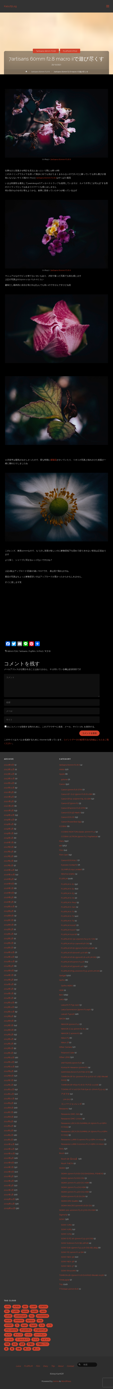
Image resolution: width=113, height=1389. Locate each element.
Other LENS (64, 1057)
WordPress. (66, 1381)
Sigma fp (63, 1214)
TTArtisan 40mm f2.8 (68, 1289)
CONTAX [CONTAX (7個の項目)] (43, 1306)
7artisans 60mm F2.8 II (46, 51)
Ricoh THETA (67, 1163)
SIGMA (62, 1168)
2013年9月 (9, 1016)
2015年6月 (9, 925)
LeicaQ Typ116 (67, 1014)
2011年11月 (9, 1094)
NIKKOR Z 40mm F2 (70, 1033)
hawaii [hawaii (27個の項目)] (25, 1311)
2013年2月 (8, 1048)
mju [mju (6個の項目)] (31, 1316)
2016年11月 (9, 870)
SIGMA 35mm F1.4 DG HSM (73, 1187)
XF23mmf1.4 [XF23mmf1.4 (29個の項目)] (26, 1330)
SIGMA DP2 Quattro (70, 1201)
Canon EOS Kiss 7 (69, 860)
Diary (61, 841)
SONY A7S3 (66, 1234)
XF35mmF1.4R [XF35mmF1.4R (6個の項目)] (40, 1330)
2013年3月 (8, 1043)
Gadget (62, 975)
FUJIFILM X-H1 (67, 898)
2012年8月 (9, 1076)
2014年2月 (9, 993)
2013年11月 (9, 1007)
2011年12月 (9, 1089)
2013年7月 (8, 1025)
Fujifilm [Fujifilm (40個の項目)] (15, 1311)
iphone (64, 779)
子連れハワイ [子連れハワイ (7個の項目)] (42, 1344)
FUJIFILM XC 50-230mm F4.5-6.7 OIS (78, 939)
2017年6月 (9, 847)
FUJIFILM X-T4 (67, 920)
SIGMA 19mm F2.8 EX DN (72, 1178)
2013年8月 (9, 1021)
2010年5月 (9, 1176)
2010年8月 (9, 1162)
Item (61, 995)
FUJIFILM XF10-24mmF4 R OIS (75, 943)
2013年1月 (8, 1053)
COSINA (63, 826)
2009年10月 (9, 1208)
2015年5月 (8, 929)
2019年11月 (9, 819)
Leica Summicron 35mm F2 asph (76, 1009)
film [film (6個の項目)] (6, 1311)
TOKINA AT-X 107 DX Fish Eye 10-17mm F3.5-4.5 (83, 1089)
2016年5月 (9, 897)
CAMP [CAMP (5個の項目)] (33, 1306)
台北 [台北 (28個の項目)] (14, 1344)
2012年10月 (9, 1066)
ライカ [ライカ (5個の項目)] (35, 1339)
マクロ (47, 651)
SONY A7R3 (66, 1229)
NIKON (62, 1018)
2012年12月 (9, 1057)
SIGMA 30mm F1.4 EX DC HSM (75, 1182)
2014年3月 (9, 989)
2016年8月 (9, 884)
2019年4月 (9, 824)
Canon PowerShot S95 (71, 821)
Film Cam (63, 854)
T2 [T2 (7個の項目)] (17, 1325)
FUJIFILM (63, 878)
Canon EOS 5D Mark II (71, 812)
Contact (70, 1366)
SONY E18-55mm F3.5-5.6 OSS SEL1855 (79, 1247)
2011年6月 (9, 1117)
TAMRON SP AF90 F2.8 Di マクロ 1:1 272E (80, 1085)
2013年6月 (9, 1030)
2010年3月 (9, 1185)
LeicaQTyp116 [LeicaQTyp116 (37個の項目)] (20, 1316)
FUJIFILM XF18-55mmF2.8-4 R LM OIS (78, 957)
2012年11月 (9, 1062)
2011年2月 (8, 1135)
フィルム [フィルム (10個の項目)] (9, 1339)
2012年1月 (8, 1085)
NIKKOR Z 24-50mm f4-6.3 (73, 1029)
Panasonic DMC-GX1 (70, 1114)
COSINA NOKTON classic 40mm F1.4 (78, 832)
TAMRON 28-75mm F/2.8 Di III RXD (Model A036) (81, 1275)
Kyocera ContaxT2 (69, 865)
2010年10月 (9, 1153)
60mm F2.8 (12, 651)
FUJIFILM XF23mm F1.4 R (72, 962)
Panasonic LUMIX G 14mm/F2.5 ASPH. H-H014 (82, 1139)
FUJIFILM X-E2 (67, 889)
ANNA (62, 769)
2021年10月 (9, 787)
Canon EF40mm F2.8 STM (73, 808)
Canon (62, 784)
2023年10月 (9, 778)
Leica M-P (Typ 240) (70, 1005)
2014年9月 (9, 966)
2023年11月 (9, 774)
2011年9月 (8, 1103)
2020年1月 (9, 810)
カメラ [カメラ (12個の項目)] (8, 1335)
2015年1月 (8, 947)
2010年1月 (9, 1194)
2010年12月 (9, 1144)
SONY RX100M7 (68, 1270)
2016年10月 (9, 874)
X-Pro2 (40, 651)
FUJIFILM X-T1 (67, 911)
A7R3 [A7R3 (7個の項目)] (7, 1306)
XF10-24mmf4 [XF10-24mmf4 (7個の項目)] (11, 1330)
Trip (61, 1284)
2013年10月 (9, 1011)
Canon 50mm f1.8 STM (71, 789)
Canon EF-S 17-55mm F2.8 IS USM (76, 794)
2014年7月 (9, 975)
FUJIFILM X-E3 (67, 893)
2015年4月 (9, 934)
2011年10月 (9, 1098)
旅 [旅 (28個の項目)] (6, 1349)
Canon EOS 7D (67, 817)
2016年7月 (9, 888)
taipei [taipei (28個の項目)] (24, 1325)
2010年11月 (9, 1149)
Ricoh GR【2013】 (69, 1159)
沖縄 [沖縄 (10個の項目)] (18, 1349)
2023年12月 (9, 769)
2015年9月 (9, 911)
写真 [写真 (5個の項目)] (7, 1344)
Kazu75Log (10, 6)
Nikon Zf (65, 1042)
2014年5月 (9, 980)
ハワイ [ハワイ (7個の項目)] (28, 1335)
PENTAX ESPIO (68, 874)
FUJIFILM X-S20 (68, 907)
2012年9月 (9, 1071)
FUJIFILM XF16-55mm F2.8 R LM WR (78, 948)
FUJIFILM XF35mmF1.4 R (72, 966)
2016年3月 (9, 902)
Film (61, 850)
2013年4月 (9, 1039)
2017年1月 (8, 865)
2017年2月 (8, 861)
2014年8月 (9, 970)
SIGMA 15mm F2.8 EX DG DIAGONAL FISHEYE (82, 1173)
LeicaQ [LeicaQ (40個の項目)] (8, 1316)
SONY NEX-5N (67, 1257)
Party (61, 1148)
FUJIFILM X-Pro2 (70, 51)
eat (60, 845)
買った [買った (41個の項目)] (36, 1349)
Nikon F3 (65, 1038)
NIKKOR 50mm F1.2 (70, 1024)
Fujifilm (32, 651)
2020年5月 (9, 792)
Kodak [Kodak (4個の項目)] (34, 1311)
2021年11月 (9, 783)
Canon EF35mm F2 (69, 803)
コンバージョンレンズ (71, 1104)
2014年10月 (9, 961)
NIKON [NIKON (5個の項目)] (8, 1320)
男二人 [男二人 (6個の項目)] (27, 1349)
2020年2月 (9, 806)
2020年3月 (9, 801)
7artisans (23, 651)
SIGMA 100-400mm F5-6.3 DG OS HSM (77, 1210)
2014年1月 (8, 998)
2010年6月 (9, 1172)
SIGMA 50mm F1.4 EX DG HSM (75, 1192)
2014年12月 (9, 952)
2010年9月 (9, 1158)
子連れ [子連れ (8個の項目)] (30, 1344)
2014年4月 (9, 984)
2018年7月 (9, 842)
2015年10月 (9, 906)
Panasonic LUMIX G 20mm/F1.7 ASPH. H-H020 (82, 1144)
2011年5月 (8, 1121)
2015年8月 (9, 915)
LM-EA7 (66, 1099)
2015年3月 (8, 938)
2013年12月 (9, 1002)
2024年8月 (9, 765)
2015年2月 (8, 943)
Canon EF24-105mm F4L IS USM (76, 799)
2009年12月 (9, 1199)
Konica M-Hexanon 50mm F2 (74, 1067)
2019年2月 (9, 833)
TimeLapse (64, 1280)
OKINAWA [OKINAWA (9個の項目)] (19, 1320)
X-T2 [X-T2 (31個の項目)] (49, 1325)
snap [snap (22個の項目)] (40, 1320)
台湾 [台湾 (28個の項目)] (22, 1344)
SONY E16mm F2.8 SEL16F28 (74, 1243)
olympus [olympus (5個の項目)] (30, 1320)
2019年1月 (8, 838)
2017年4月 (9, 851)
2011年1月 (8, 1139)
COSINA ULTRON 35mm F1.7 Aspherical (79, 836)
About (60, 1366)
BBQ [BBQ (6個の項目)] (25, 1306)
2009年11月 (9, 1204)
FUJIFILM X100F (68, 925)
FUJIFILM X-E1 (67, 884)
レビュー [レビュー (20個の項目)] (45, 1339)
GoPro (62, 980)
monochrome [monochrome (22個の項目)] (42, 1316)
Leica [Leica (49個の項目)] (43, 1311)
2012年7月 (8, 1080)
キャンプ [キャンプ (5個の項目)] (18, 1335)
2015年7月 (8, 920)
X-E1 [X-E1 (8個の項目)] (42, 1325)
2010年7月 (9, 1167)
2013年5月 (8, 1034)
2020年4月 (9, 797)
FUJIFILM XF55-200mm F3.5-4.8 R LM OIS (80, 971)
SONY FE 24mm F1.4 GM (72, 1252)
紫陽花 (53, 460)
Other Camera (65, 1047)
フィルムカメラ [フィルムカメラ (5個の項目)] (22, 1339)
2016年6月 (9, 893)
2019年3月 (9, 829)
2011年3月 (8, 1130)
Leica (61, 999)
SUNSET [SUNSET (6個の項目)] (8, 1325)
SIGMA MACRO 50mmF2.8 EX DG (76, 1205)
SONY (62, 1219)
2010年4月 (9, 1181)
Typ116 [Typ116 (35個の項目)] (33, 1325)
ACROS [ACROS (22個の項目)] (16, 1306)
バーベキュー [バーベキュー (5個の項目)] (40, 1335)
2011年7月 (8, 1112)
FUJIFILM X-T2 (67, 916)
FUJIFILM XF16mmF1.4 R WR (74, 952)
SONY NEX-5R (67, 1261)
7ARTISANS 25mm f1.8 (71, 1063)
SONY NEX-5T (67, 1266)
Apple (62, 774)
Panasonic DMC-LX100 (71, 1118)
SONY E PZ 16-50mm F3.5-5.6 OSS (77, 1238)
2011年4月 (8, 1126)
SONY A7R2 (66, 1225)
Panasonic (63, 1108)
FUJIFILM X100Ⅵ (69, 934)
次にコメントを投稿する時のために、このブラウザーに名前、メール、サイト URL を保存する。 (50, 727)
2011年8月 (9, 1108)
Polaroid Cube (67, 1052)
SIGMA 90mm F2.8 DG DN (73, 1196)
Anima (56, 1381)
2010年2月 (9, 1190)
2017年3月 (8, 856)
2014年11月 (9, 957)
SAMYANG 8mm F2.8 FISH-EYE (75, 1072)
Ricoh (61, 1153)
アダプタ (65, 1094)
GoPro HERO (67, 985)
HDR (61, 990)
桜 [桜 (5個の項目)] (12, 1349)
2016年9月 (9, 879)
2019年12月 (9, 815)
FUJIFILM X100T (68, 930)
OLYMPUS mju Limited (71, 869)
